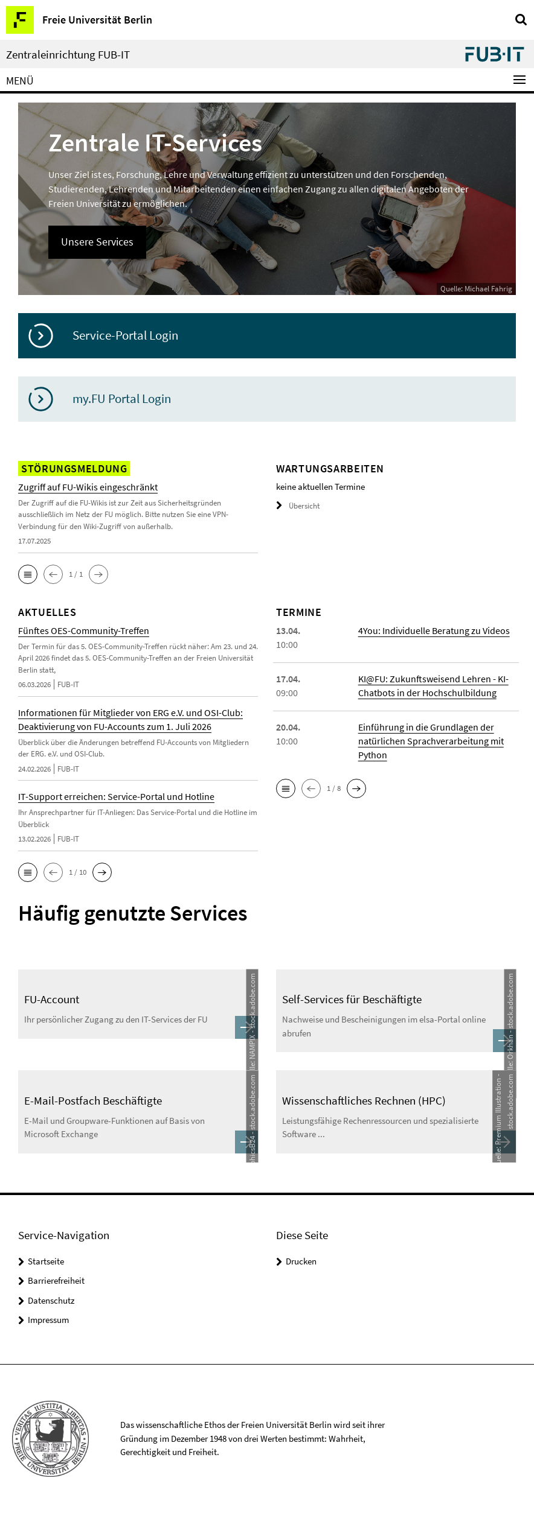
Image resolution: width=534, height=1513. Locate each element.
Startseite (46, 1261)
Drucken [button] (301, 1261)
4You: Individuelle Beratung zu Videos (434, 630)
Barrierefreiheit (56, 1280)
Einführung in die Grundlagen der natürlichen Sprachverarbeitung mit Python (431, 741)
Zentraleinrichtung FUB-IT (68, 54)
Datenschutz (51, 1300)
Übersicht (298, 506)
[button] (27, 574)
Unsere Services (97, 242)
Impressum (48, 1319)
